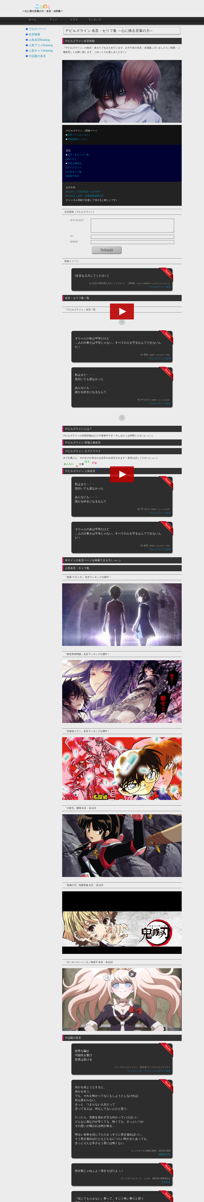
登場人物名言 (74, 163)
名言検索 (34, 34)
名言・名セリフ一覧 (78, 154)
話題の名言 (73, 176)
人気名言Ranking (39, 39)
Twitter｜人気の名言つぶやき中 (83, 191)
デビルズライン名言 (160, 287)
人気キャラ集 (74, 171)
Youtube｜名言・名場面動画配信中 (85, 195)
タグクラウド (74, 167)
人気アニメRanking (41, 45)
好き (87, 461)
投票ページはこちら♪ (78, 135)
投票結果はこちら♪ (77, 139)
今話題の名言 (37, 56)
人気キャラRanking (41, 50)
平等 (94, 463)
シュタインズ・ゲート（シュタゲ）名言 (149, 1071)
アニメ (53, 19)
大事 (81, 464)
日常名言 (166, 1182)
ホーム (33, 19)
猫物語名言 (165, 1154)
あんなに (69, 464)
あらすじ (72, 159)
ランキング (95, 19)
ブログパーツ (37, 29)
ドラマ (74, 19)
